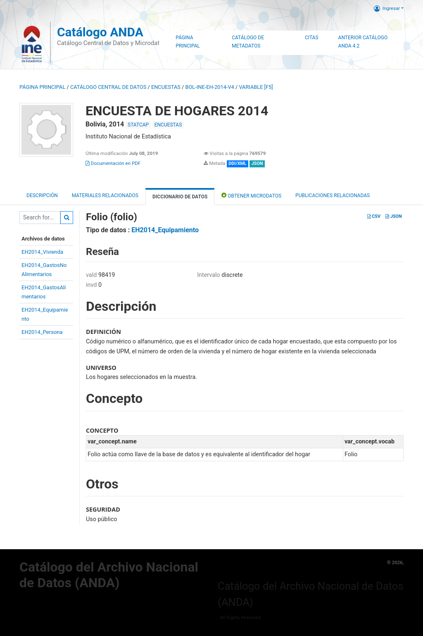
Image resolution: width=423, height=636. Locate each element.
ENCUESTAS (166, 87)
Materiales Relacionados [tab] (105, 195)
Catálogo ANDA (100, 32)
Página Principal (188, 42)
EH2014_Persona (42, 332)
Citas (311, 37)
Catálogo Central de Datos (108, 87)
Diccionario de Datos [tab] (179, 197)
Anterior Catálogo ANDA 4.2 (363, 42)
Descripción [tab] (42, 195)
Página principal (42, 87)
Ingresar (387, 8)
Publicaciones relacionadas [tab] (332, 195)
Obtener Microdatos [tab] (251, 195)
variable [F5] (256, 87)
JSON (393, 216)
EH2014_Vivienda (42, 252)
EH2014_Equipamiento (165, 230)
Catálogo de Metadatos (248, 42)
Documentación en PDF (113, 163)
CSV (373, 216)
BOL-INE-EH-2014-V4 (209, 87)
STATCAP (138, 125)
